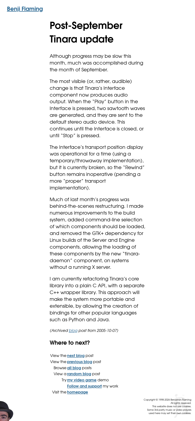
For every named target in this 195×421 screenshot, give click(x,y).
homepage (77, 392)
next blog (76, 356)
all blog (74, 368)
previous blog (79, 362)
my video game (82, 380)
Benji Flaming (25, 9)
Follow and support (84, 386)
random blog (79, 374)
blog (73, 331)
